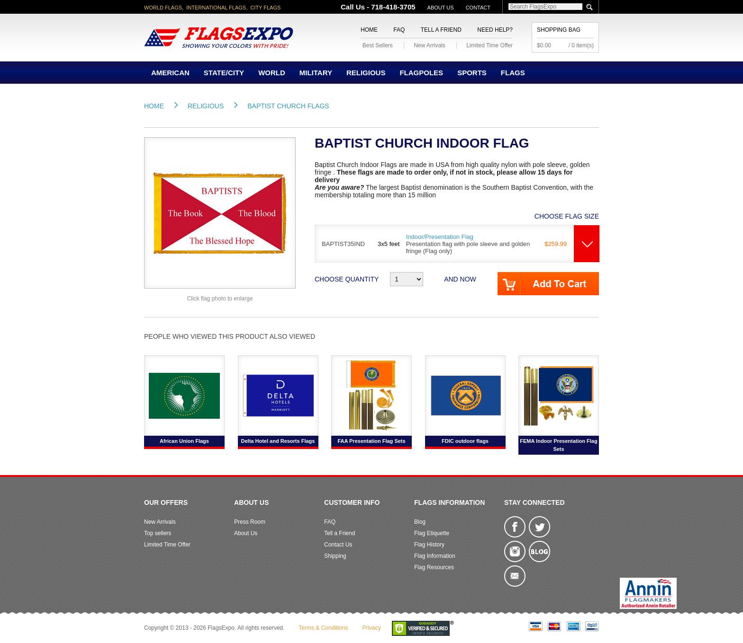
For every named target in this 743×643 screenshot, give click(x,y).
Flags (513, 73)
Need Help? (495, 29)
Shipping (335, 556)
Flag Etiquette (431, 533)
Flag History (429, 544)
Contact (478, 7)
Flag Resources (434, 567)
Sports (472, 73)
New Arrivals (429, 45)
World (271, 73)
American (170, 73)
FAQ (399, 29)
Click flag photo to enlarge (220, 298)
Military (315, 73)
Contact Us (338, 544)
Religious (366, 73)
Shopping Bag (558, 29)
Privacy (371, 628)
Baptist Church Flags (288, 106)
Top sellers (157, 533)
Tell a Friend (441, 29)
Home (369, 29)
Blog (420, 522)
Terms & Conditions (323, 628)
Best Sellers (377, 45)
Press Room (249, 522)
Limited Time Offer (489, 45)
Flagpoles (421, 73)
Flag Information (434, 556)
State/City (224, 73)
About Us (440, 7)
